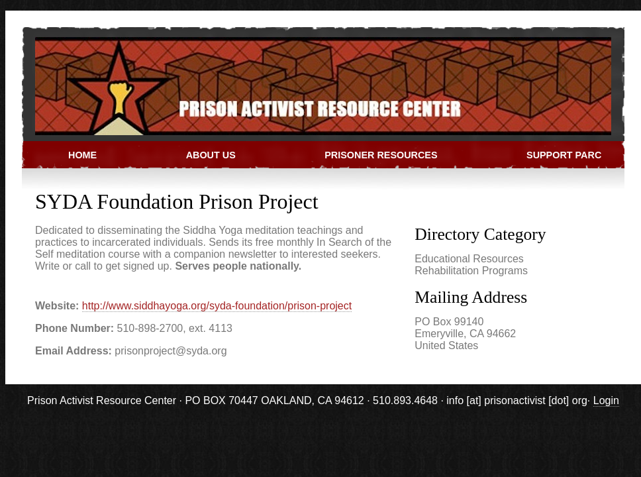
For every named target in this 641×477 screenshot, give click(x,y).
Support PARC (563, 155)
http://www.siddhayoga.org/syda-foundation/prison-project (217, 305)
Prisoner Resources (380, 155)
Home (82, 155)
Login (606, 400)
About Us (211, 155)
